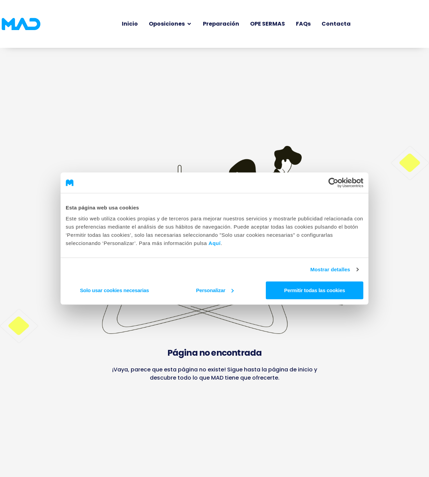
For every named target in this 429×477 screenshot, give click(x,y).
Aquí (215, 243)
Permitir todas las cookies (314, 290)
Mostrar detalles (330, 269)
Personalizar (215, 290)
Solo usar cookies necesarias (114, 290)
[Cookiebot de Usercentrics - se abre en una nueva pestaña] (333, 183)
